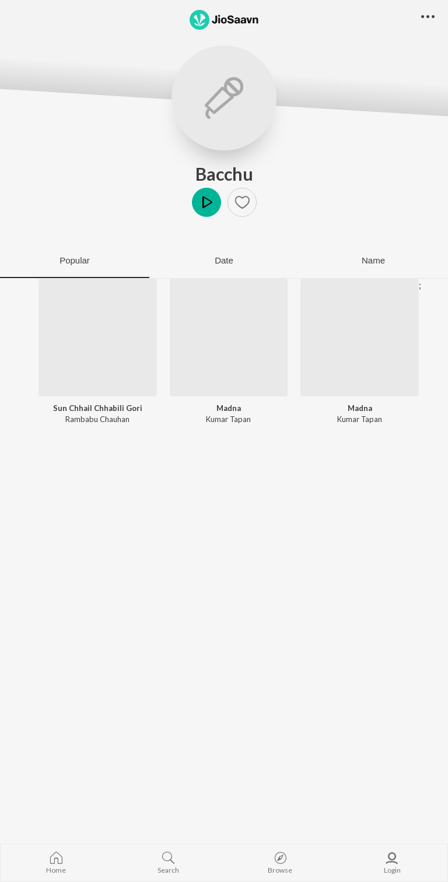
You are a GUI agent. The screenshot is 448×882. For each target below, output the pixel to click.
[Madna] (229, 338)
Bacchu (224, 173)
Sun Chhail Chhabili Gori (97, 408)
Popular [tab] (75, 260)
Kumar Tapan (228, 419)
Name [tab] (373, 260)
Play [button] (206, 202)
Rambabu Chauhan (97, 419)
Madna (228, 408)
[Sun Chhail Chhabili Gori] (97, 338)
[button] (242, 202)
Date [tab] (224, 260)
